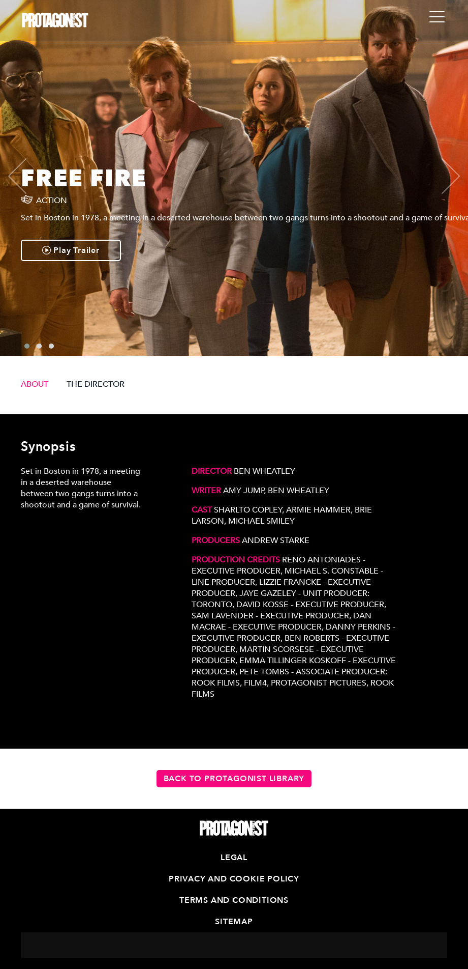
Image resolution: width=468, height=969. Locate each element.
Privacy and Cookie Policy (234, 879)
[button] (27, 346)
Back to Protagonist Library (234, 778)
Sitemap (234, 921)
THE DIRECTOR (95, 384)
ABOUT (34, 384)
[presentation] (26, 176)
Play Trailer (70, 250)
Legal (234, 857)
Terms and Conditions (234, 900)
